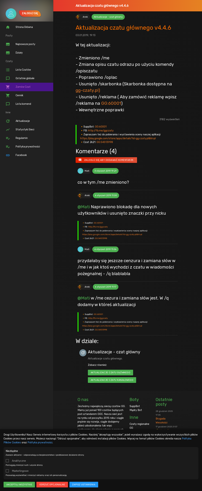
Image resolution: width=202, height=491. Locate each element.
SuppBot (135, 406)
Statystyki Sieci (20, 129)
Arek (85, 16)
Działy (14, 53)
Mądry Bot (136, 410)
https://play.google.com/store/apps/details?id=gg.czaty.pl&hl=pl (118, 138)
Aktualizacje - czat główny (108, 16)
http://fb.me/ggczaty (101, 130)
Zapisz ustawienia (83, 484)
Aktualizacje (18, 121)
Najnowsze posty (20, 44)
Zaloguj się (30, 13)
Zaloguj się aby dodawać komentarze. (106, 160)
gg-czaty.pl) (88, 90)
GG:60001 (111, 103)
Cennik (14, 95)
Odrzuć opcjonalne (52, 484)
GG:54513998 (105, 142)
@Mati (84, 206)
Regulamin (17, 138)
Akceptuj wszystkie (19, 484)
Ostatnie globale (20, 78)
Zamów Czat (18, 87)
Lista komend (18, 104)
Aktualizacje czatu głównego (110, 372)
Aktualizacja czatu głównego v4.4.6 (102, 6)
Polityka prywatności (40, 442)
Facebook (16, 155)
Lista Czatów (18, 70)
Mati (87, 170)
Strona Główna (19, 27)
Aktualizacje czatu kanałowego (112, 380)
